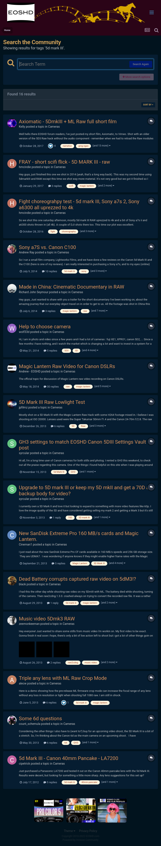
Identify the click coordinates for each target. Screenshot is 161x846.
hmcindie (25, 167)
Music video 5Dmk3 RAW (47, 619)
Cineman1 (25, 544)
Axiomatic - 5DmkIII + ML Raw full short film (68, 122)
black (22, 584)
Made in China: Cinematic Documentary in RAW (71, 287)
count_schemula (29, 723)
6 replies (57, 426)
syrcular (24, 453)
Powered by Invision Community (81, 839)
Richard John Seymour (33, 292)
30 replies (51, 386)
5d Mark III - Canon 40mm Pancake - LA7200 (68, 758)
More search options (136, 76)
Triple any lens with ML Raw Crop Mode (63, 678)
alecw (22, 683)
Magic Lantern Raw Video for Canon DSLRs (67, 366)
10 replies (49, 271)
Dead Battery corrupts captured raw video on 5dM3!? (77, 579)
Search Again (141, 64)
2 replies (54, 662)
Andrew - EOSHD (29, 371)
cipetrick (24, 763)
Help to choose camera (45, 327)
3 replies (55, 185)
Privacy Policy (88, 831)
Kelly (22, 126)
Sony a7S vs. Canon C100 (47, 247)
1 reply (55, 517)
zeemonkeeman (29, 623)
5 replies (50, 350)
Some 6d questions (40, 718)
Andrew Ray (26, 252)
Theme (69, 831)
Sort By (148, 105)
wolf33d (24, 332)
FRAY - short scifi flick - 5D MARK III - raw (64, 162)
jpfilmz (23, 407)
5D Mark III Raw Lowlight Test (52, 402)
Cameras (54, 126)
